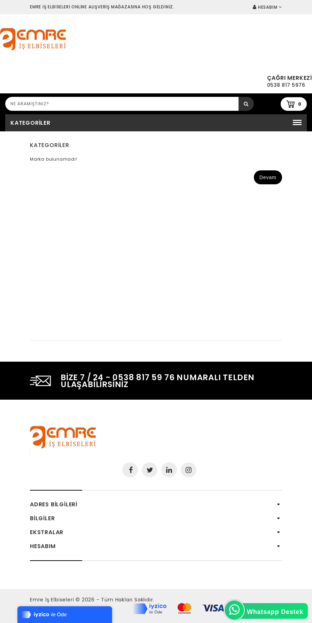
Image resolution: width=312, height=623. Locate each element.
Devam (267, 177)
